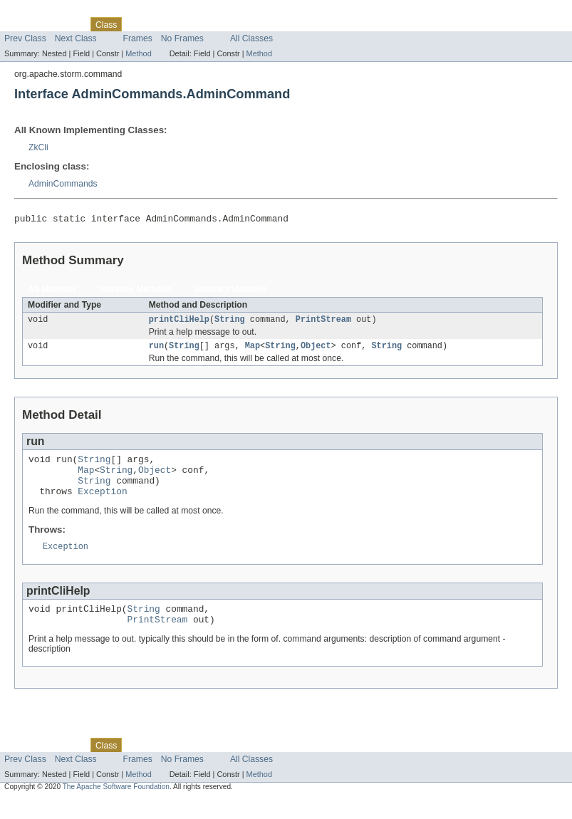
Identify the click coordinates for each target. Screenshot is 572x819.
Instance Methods (135, 291)
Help (272, 24)
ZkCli (38, 147)
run (156, 350)
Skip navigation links (39, 12)
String (229, 322)
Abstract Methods (231, 291)
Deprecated (202, 24)
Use (137, 24)
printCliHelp (179, 322)
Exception (102, 504)
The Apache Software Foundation (116, 806)
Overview (22, 24)
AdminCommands (63, 184)
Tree (163, 24)
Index (243, 24)
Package (66, 24)
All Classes (251, 38)
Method (138, 53)
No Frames (182, 38)
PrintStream (323, 322)
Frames (137, 38)
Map (252, 350)
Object (316, 350)
